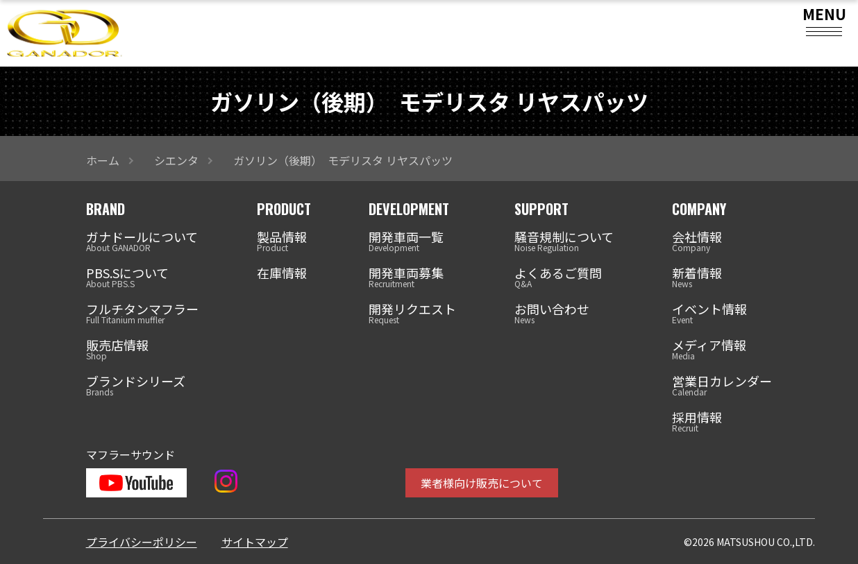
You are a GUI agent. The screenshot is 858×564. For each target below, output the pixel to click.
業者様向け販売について (482, 483)
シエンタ (176, 160)
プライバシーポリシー (141, 541)
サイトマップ (254, 541)
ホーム (102, 160)
